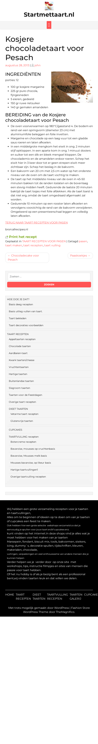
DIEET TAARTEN (18, 408)
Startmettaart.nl (49, 14)
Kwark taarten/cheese (21, 360)
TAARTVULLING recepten (24, 436)
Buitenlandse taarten (21, 381)
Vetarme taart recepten (24, 413)
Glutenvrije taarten (22, 420)
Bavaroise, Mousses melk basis (29, 455)
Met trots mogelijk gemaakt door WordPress (39, 607)
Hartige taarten (18, 374)
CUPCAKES (15, 429)
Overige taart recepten (22, 401)
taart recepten (33, 245)
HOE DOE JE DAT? (18, 299)
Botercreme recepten (23, 441)
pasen (83, 241)
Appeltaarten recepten (22, 339)
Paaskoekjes (78, 255)
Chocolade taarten (20, 346)
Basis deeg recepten (21, 304)
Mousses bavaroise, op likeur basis (31, 462)
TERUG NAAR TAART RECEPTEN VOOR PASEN (36, 222)
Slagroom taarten (19, 387)
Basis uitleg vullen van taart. (25, 311)
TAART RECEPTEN (18, 334)
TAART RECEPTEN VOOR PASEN (44, 241)
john (37, 65)
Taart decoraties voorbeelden (26, 325)
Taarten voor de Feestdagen (25, 394)
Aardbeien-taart (18, 353)
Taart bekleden (17, 318)
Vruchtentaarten (19, 367)
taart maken (13, 245)
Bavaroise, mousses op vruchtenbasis (33, 448)
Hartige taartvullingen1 (24, 469)
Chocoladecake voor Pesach (23, 257)
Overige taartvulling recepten (28, 476)
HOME (9, 594)
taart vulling (52, 245)
